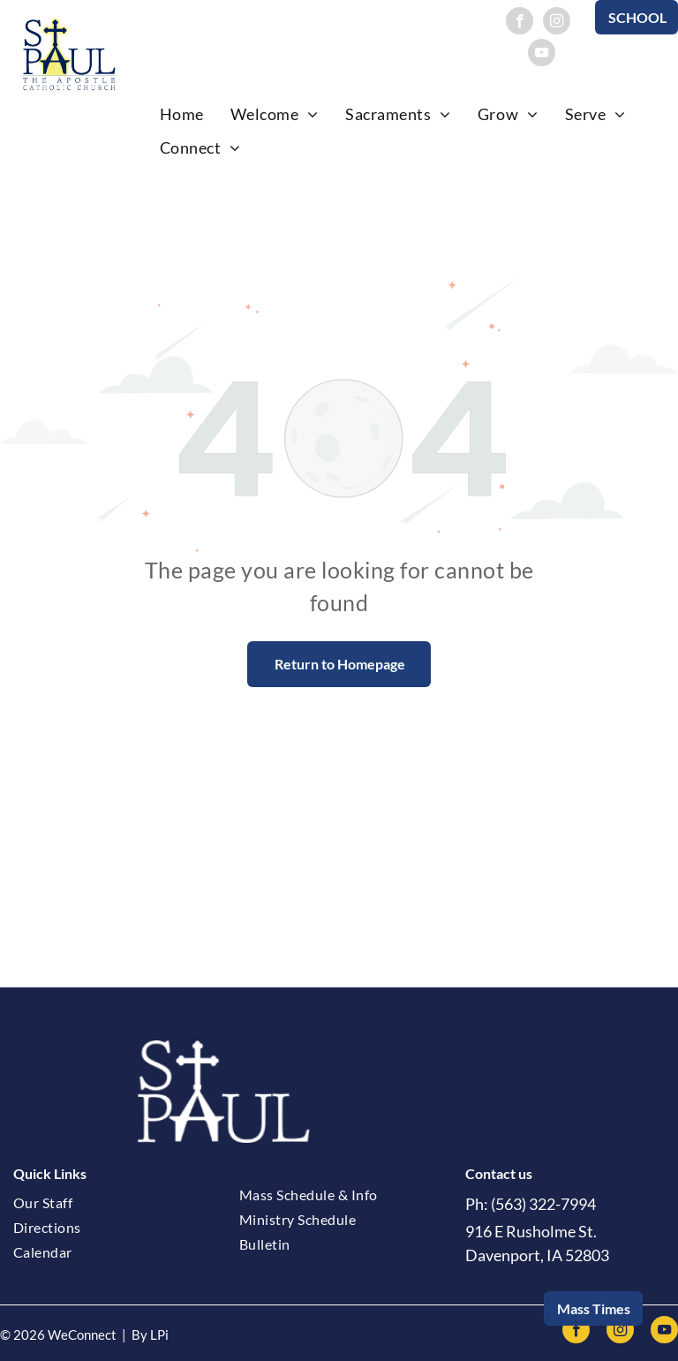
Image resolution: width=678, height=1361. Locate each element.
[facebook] (519, 23)
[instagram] (556, 23)
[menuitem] (182, 114)
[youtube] (541, 55)
